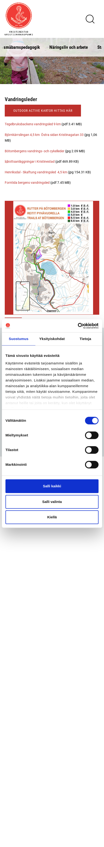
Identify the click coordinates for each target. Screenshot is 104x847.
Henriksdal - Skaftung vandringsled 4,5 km (36, 172)
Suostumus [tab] (18, 339)
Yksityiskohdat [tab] (52, 339)
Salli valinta (52, 502)
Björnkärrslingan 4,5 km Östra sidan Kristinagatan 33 (44, 134)
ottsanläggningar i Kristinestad (32, 161)
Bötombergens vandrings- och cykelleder (34, 151)
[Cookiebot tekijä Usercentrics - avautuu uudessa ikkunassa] (78, 326)
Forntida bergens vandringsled (27, 182)
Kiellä (52, 517)
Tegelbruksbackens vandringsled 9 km (33, 124)
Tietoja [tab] (85, 339)
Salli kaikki (52, 486)
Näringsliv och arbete (68, 47)
